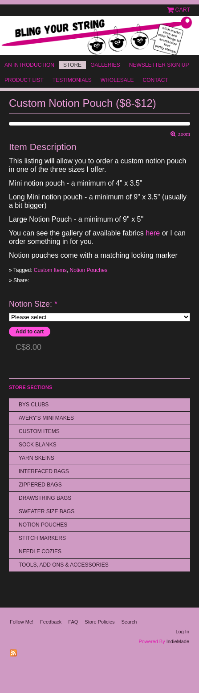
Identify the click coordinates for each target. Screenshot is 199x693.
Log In (182, 631)
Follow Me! (21, 621)
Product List (24, 80)
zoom (182, 134)
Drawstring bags (45, 498)
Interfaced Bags (44, 471)
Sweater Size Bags (46, 511)
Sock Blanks (38, 445)
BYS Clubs (34, 404)
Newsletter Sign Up (159, 65)
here (153, 233)
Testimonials (72, 80)
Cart (182, 10)
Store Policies (99, 621)
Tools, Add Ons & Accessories (64, 565)
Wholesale (117, 80)
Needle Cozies (40, 551)
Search (129, 621)
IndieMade (178, 641)
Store (72, 65)
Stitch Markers (42, 538)
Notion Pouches (89, 270)
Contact (155, 80)
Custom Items (50, 270)
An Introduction (29, 65)
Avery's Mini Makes (46, 418)
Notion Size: (33, 304)
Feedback (50, 621)
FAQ (73, 621)
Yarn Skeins (36, 458)
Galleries (105, 65)
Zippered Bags (40, 485)
